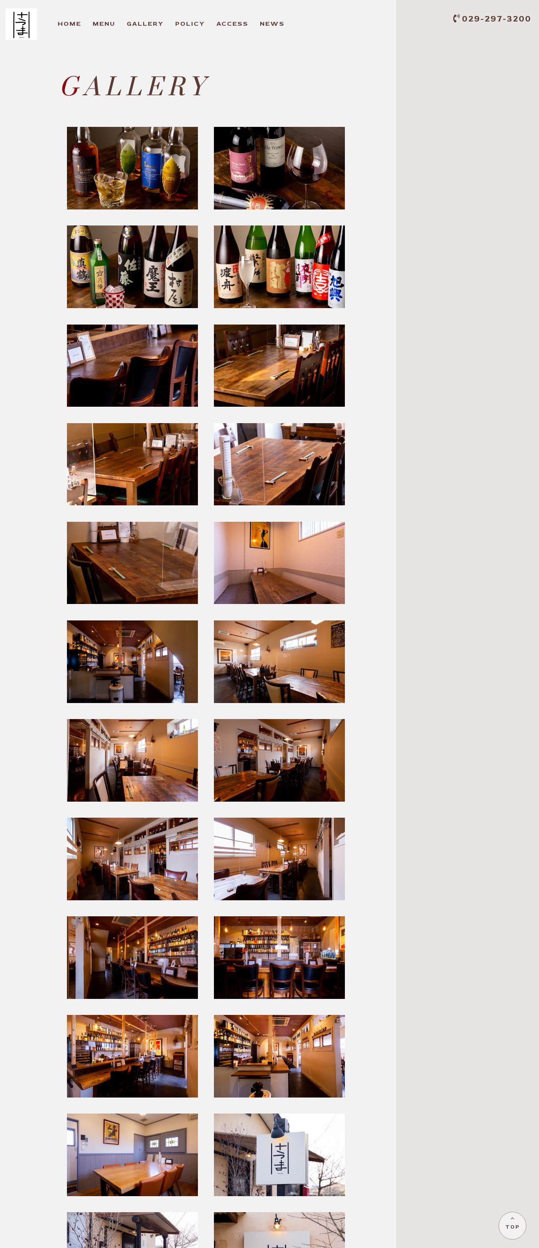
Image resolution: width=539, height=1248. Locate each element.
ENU (104, 24)
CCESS (232, 24)
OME (69, 24)
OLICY (190, 24)
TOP (511, 1226)
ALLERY (145, 24)
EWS (272, 24)
